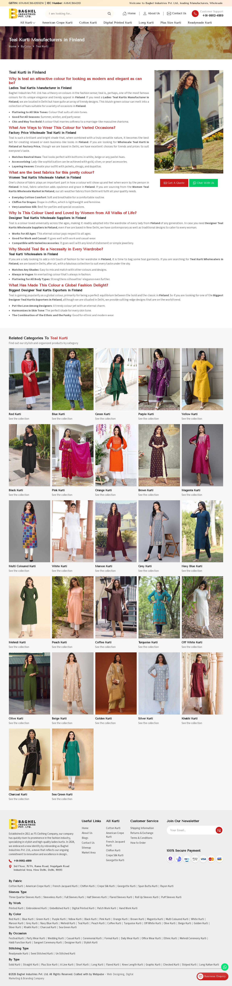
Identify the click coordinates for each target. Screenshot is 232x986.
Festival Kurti (16, 938)
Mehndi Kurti (17, 645)
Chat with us (203, 183)
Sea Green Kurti (62, 797)
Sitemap (86, 848)
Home (129, 14)
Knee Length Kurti (132, 965)
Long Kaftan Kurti (209, 965)
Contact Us (176, 14)
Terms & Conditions (141, 838)
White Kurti (59, 569)
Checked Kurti (171, 965)
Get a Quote (174, 183)
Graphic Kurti (153, 965)
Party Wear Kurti (35, 938)
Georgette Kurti (115, 860)
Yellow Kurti (190, 417)
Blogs (85, 838)
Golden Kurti (103, 721)
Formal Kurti (111, 938)
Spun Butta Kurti (148, 886)
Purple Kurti (146, 417)
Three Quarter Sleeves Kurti (25, 897)
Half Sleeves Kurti (97, 897)
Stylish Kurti (91, 942)
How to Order (138, 843)
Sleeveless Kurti (52, 897)
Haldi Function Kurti (20, 942)
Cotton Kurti (88, 22)
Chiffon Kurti (113, 850)
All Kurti (27, 22)
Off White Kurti (192, 645)
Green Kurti (102, 417)
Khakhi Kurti (190, 721)
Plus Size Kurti (170, 22)
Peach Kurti (59, 645)
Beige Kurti (59, 721)
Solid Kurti (14, 965)
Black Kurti (16, 493)
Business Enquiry (212, 976)
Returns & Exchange (141, 833)
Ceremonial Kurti (92, 938)
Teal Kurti (83, 923)
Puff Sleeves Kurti (171, 897)
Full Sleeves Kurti (74, 897)
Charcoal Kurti (18, 797)
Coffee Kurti (103, 645)
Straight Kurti (30, 965)
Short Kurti (82, 965)
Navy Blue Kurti (192, 569)
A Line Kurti (66, 965)
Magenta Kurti (191, 493)
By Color (26, 46)
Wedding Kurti (56, 938)
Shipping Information (142, 828)
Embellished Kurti (59, 908)
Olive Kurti (16, 721)
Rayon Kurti (166, 886)
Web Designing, (116, 974)
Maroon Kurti (103, 569)
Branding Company (33, 978)
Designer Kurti (73, 942)
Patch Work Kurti (106, 908)
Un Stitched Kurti (65, 954)
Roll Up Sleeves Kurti (146, 897)
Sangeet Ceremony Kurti (48, 942)
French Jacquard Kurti (115, 843)
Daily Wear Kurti (130, 938)
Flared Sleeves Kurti (120, 897)
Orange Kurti (103, 493)
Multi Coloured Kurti (22, 569)
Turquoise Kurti (148, 645)
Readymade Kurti (200, 22)
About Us (151, 14)
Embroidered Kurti (36, 908)
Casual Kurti (73, 938)
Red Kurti (15, 417)
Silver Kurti (145, 721)
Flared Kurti (112, 965)
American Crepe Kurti (57, 22)
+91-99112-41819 (212, 15)
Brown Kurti (145, 493)
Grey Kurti (145, 569)
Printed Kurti (16, 908)
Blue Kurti (58, 417)
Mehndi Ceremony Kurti (193, 938)
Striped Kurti (189, 965)
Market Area (89, 853)
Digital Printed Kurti (117, 22)
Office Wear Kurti (151, 938)
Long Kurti (146, 22)
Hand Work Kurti (128, 908)
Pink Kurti (58, 493)
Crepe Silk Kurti (114, 855)
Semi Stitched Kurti (42, 954)
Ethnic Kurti (170, 938)
